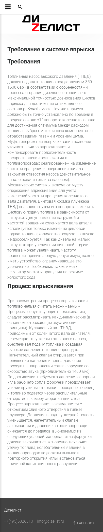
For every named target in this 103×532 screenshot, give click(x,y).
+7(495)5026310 (18, 521)
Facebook (83, 523)
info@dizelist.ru (50, 521)
